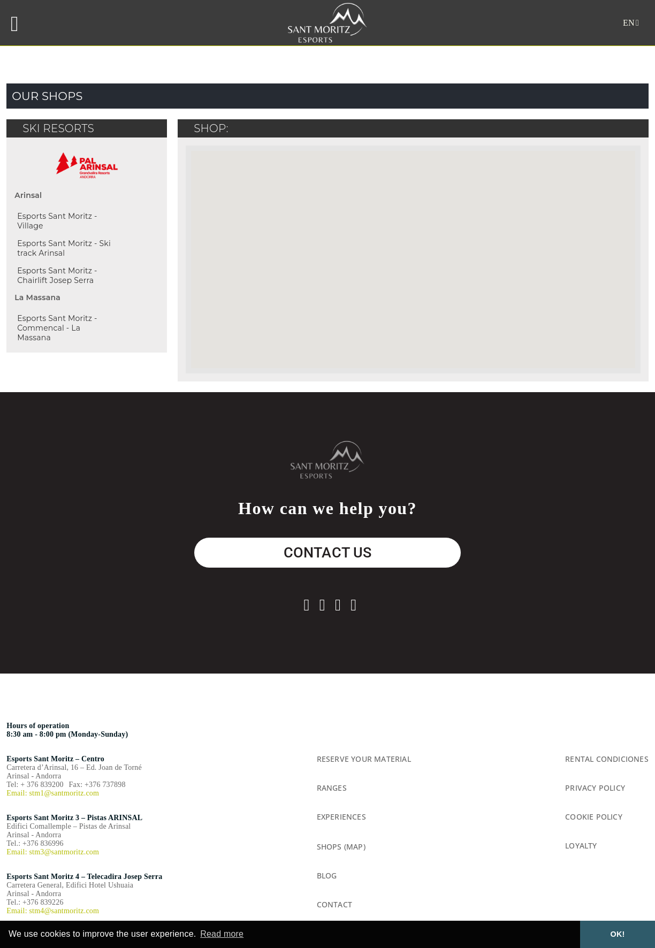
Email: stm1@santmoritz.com (52, 793)
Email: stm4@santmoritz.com (52, 911)
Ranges (332, 788)
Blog (327, 875)
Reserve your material (364, 759)
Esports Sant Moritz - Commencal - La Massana (57, 328)
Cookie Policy (593, 817)
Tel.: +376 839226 (34, 902)
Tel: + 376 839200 (34, 785)
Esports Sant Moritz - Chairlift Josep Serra (57, 275)
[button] (492, 292)
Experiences (341, 817)
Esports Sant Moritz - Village (57, 221)
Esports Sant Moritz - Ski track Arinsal (64, 248)
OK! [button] (618, 934)
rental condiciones (607, 759)
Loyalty (581, 845)
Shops (329, 847)
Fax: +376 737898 (97, 785)
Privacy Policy (595, 788)
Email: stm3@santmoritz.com (52, 852)
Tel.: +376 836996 (34, 843)
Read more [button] (221, 933)
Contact (334, 904)
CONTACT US (328, 552)
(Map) (354, 847)
